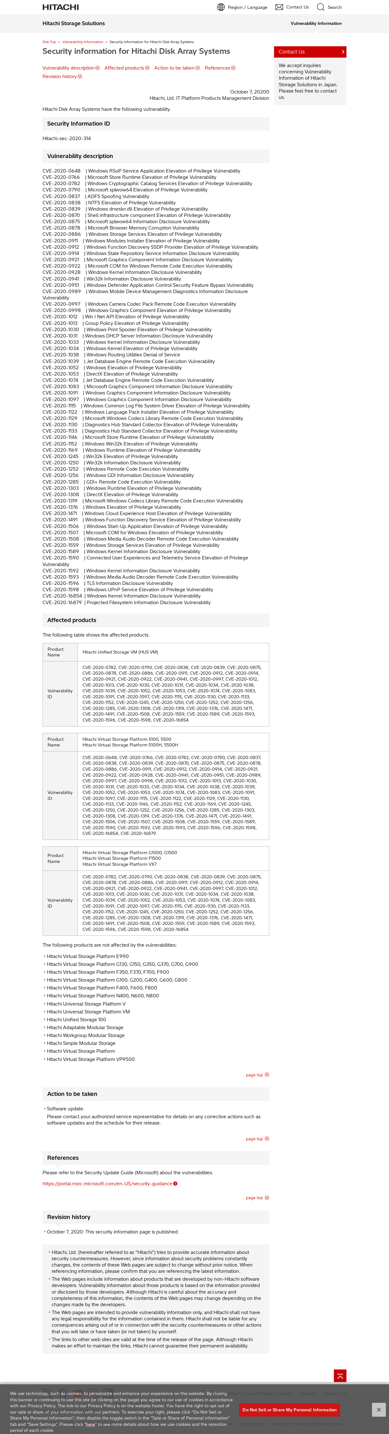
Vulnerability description (68, 68)
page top (254, 1075)
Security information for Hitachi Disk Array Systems (136, 51)
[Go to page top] (340, 1375)
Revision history (60, 76)
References (217, 68)
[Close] (379, 1414)
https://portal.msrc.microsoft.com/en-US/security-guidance (107, 1184)
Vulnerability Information (82, 42)
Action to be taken (174, 68)
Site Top (49, 42)
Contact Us (292, 52)
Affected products (124, 68)
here (90, 1428)
